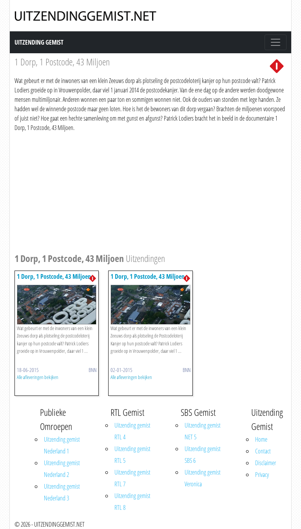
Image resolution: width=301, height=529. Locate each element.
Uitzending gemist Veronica (203, 478)
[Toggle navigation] (275, 42)
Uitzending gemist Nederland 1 (62, 445)
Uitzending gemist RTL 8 (132, 501)
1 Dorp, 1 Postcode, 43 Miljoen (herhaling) (54, 280)
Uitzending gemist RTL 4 (132, 431)
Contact (263, 451)
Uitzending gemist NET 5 (203, 431)
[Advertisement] (150, 191)
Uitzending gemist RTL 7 (132, 478)
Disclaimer (265, 463)
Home (261, 439)
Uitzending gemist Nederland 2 (62, 469)
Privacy (262, 474)
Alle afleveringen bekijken (37, 377)
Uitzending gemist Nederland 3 (62, 492)
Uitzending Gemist (39, 42)
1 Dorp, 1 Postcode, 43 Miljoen (148, 276)
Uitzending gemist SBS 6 (203, 454)
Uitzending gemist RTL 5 (132, 454)
